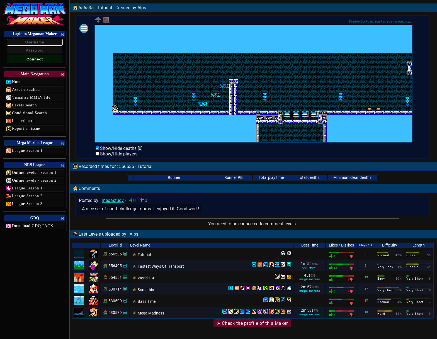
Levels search (24, 105)
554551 (115, 277)
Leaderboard (23, 121)
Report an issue (26, 128)
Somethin (146, 289)
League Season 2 (27, 196)
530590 (115, 301)
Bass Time (147, 301)
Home (17, 82)
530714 (115, 289)
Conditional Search (29, 113)
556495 (115, 266)
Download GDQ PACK (33, 226)
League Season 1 (27, 150)
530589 (115, 312)
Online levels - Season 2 (34, 180)
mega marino (309, 279)
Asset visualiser (26, 89)
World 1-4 (146, 278)
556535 (115, 254)
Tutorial (144, 254)
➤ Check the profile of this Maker (252, 323)
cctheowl (309, 267)
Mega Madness (151, 313)
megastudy (113, 200)
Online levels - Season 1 (34, 172)
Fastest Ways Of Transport (161, 266)
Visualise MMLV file (31, 97)
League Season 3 (27, 204)
